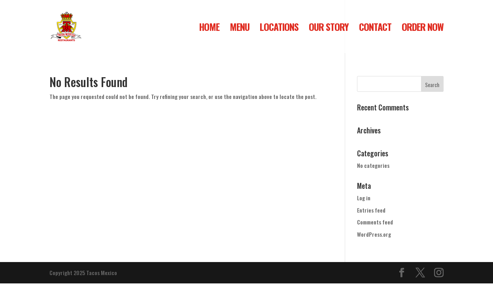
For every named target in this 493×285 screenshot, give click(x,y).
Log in (363, 198)
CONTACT (375, 29)
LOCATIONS (279, 29)
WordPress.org (374, 234)
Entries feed (371, 210)
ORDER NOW (423, 29)
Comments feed (375, 222)
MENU (239, 29)
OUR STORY (329, 29)
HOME (209, 29)
